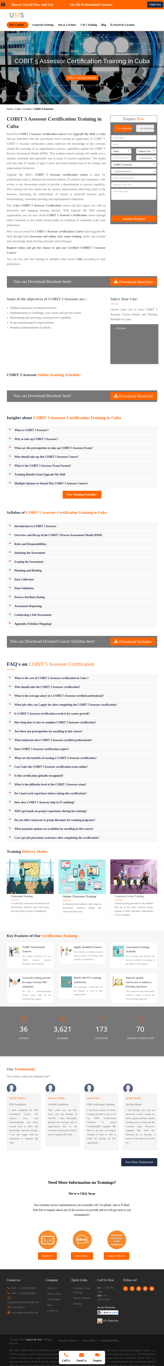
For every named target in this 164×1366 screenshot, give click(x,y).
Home (10, 109)
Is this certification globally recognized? (38, 775)
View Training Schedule (82, 77)
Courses (27, 109)
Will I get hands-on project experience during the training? (50, 811)
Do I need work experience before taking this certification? (50, 793)
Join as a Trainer (67, 24)
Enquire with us (116, 1255)
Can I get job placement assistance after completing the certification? (56, 837)
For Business (147, 128)
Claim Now (155, 4)
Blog (103, 24)
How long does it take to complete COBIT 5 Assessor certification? (55, 722)
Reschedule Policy (110, 1340)
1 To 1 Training (88, 24)
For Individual (124, 128)
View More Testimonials (139, 1162)
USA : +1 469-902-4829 (23, 1288)
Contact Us (53, 1310)
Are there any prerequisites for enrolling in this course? (48, 731)
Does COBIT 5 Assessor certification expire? (41, 749)
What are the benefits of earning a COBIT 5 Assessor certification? (55, 758)
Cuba (18, 109)
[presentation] (138, 208)
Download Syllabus (135, 641)
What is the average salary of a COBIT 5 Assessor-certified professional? (59, 695)
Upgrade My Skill (33, 1339)
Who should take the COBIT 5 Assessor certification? (47, 687)
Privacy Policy (89, 1340)
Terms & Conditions (67, 1340)
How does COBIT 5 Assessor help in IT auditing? (44, 802)
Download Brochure (135, 282)
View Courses (54, 1293)
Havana (121, 328)
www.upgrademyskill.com (24, 1312)
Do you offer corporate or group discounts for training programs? (54, 820)
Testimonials (53, 1299)
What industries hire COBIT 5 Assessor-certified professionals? (53, 740)
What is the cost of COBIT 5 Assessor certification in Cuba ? (51, 678)
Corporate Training (42, 24)
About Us (52, 1288)
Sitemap (77, 1303)
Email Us (47, 1255)
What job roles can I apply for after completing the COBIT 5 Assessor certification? (65, 704)
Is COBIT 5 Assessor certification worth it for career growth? (52, 713)
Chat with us (82, 1255)
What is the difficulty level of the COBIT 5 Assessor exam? (50, 784)
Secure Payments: (106, 1307)
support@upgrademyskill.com (23, 1302)
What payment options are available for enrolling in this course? (54, 828)
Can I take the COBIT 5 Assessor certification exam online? (51, 766)
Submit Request (134, 219)
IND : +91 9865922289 (23, 1293)
